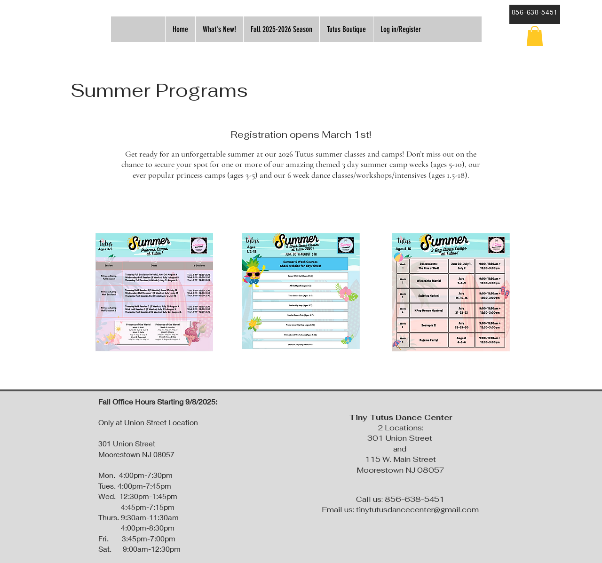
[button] (534, 36)
